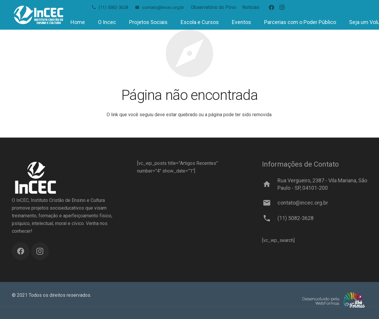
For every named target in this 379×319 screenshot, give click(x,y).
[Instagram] (282, 7)
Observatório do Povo (213, 7)
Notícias (250, 7)
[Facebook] (271, 7)
